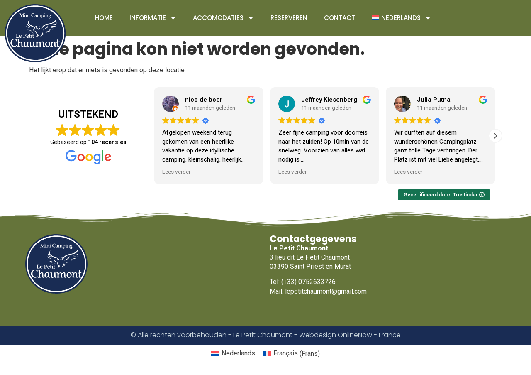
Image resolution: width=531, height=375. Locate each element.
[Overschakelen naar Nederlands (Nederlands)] (233, 354)
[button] (495, 136)
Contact (339, 17)
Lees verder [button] (176, 171)
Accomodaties (223, 18)
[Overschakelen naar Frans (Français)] (291, 354)
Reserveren (288, 17)
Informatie (152, 18)
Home (104, 17)
